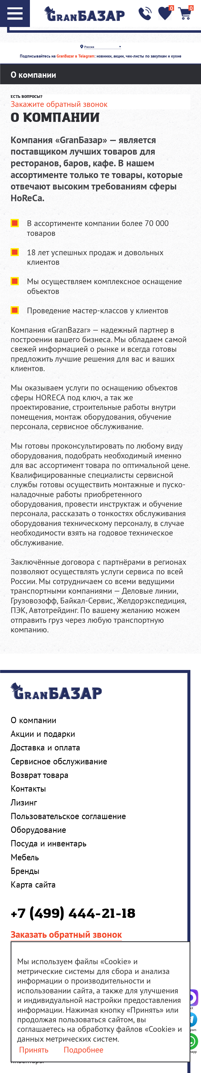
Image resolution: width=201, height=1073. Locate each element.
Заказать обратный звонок (66, 934)
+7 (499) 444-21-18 (73, 914)
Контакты (28, 788)
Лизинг (24, 802)
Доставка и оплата (45, 747)
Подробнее (83, 1050)
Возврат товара (40, 774)
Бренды (25, 870)
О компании (33, 720)
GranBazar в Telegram (75, 56)
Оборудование (38, 829)
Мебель (25, 857)
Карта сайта (33, 884)
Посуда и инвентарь (48, 843)
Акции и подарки (43, 733)
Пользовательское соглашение (68, 816)
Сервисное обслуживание (59, 761)
